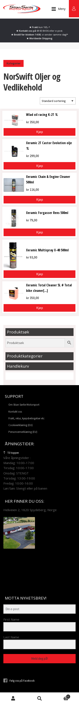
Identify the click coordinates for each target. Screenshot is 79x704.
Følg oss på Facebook (19, 680)
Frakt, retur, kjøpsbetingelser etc (26, 418)
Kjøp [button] (39, 132)
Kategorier (13, 63)
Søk (39, 698)
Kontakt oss (15, 411)
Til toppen (11, 453)
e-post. (59, 30)
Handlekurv (61, 696)
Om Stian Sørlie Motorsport (23, 404)
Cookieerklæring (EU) (20, 425)
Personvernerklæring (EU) (22, 432)
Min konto (13, 698)
